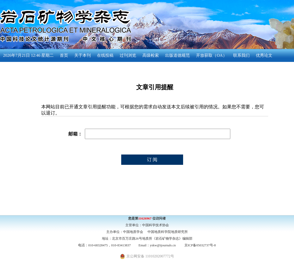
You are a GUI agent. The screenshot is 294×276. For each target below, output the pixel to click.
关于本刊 (82, 55)
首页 (64, 55)
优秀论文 (264, 55)
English (9, 68)
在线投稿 (105, 55)
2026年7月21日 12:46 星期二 (28, 55)
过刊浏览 (128, 55)
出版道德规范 (177, 55)
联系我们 (241, 55)
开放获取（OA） (211, 55)
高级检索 (150, 55)
